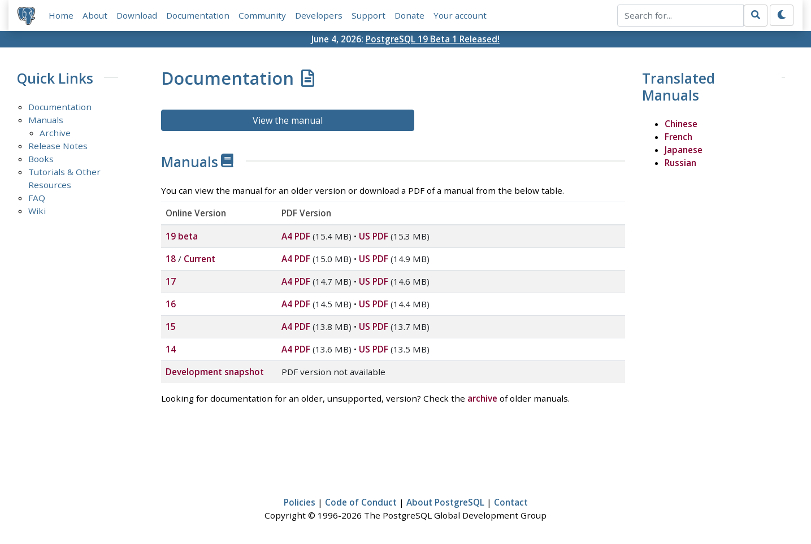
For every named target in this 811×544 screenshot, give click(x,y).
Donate (409, 15)
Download (136, 15)
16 (171, 304)
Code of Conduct (361, 502)
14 (171, 349)
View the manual (288, 120)
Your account (460, 15)
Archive (55, 132)
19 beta (182, 236)
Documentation (197, 15)
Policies (299, 502)
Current (199, 258)
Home (61, 15)
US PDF (373, 236)
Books (41, 158)
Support (368, 15)
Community (262, 15)
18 (171, 258)
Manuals (45, 119)
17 (171, 281)
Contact (511, 502)
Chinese (681, 123)
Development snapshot (215, 371)
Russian (680, 162)
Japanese (683, 149)
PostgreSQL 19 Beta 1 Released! (433, 39)
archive (482, 398)
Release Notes (58, 145)
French (678, 136)
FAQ (36, 197)
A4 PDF (295, 236)
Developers (318, 15)
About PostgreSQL (445, 502)
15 (171, 326)
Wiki (37, 210)
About (95, 15)
